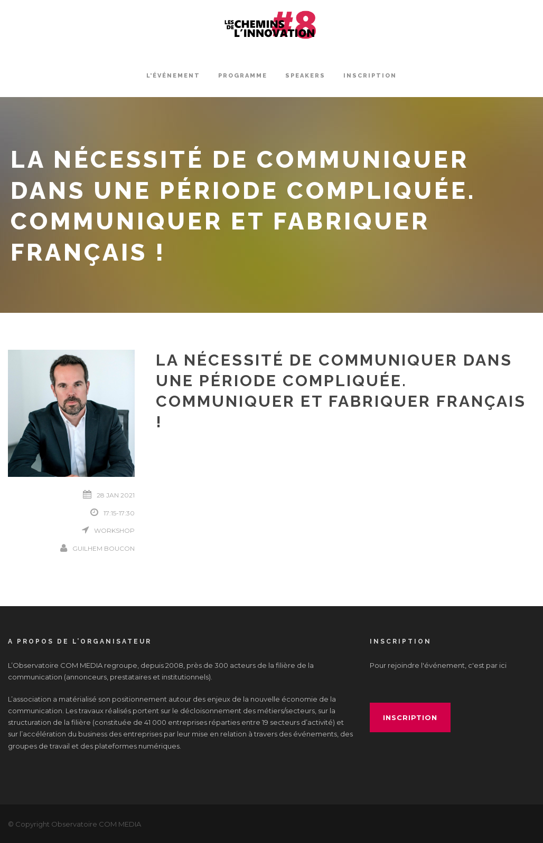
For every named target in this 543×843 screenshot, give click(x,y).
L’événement (173, 75)
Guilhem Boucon (103, 548)
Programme (242, 75)
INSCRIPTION (370, 75)
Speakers (305, 75)
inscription (410, 717)
